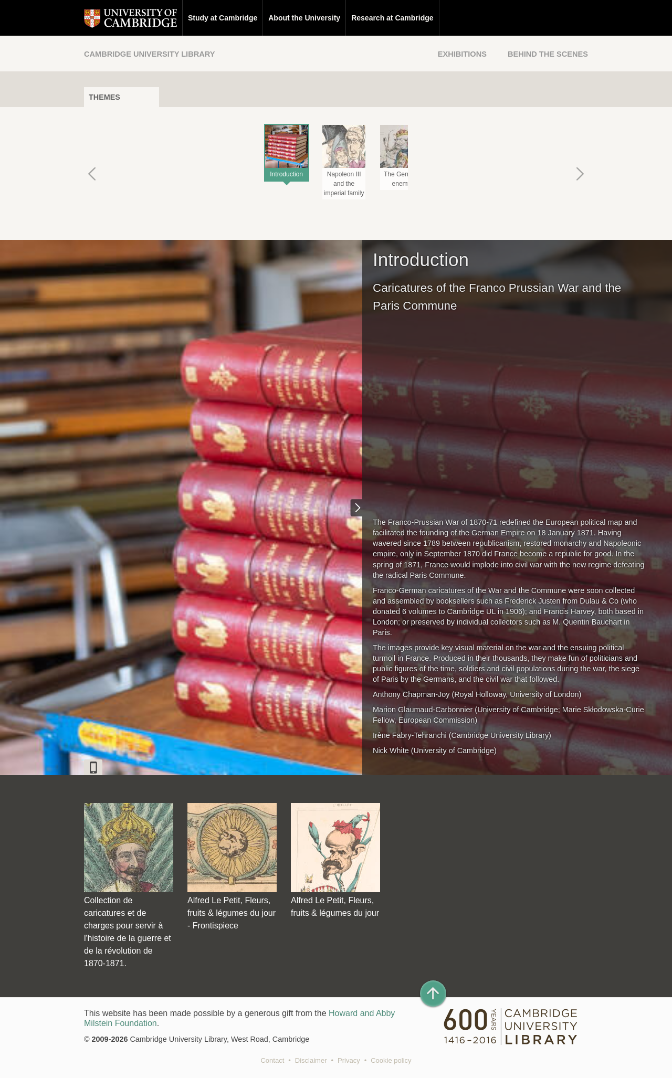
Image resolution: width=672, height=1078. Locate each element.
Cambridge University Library (149, 54)
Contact (272, 1060)
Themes (104, 97)
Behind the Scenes (548, 54)
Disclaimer (311, 1060)
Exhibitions (462, 54)
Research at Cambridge (392, 18)
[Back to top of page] (433, 993)
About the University (304, 18)
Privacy (349, 1060)
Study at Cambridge (222, 18)
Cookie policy (391, 1060)
